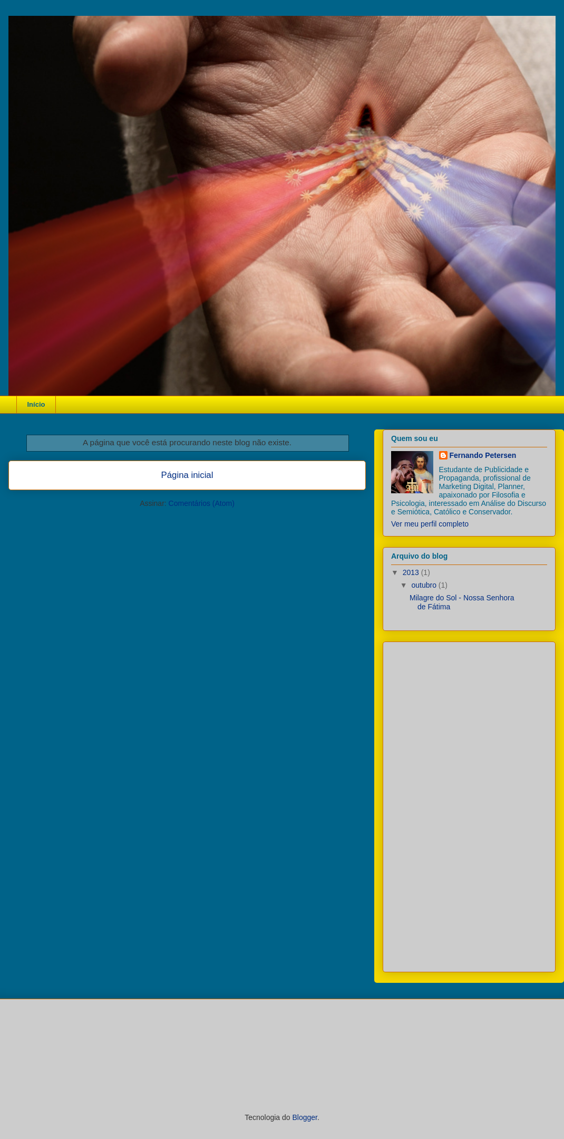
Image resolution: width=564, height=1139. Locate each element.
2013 (412, 572)
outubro (424, 585)
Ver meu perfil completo (430, 524)
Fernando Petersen (483, 455)
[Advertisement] (456, 804)
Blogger (304, 1117)
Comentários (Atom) (202, 503)
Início (36, 404)
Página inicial (187, 475)
